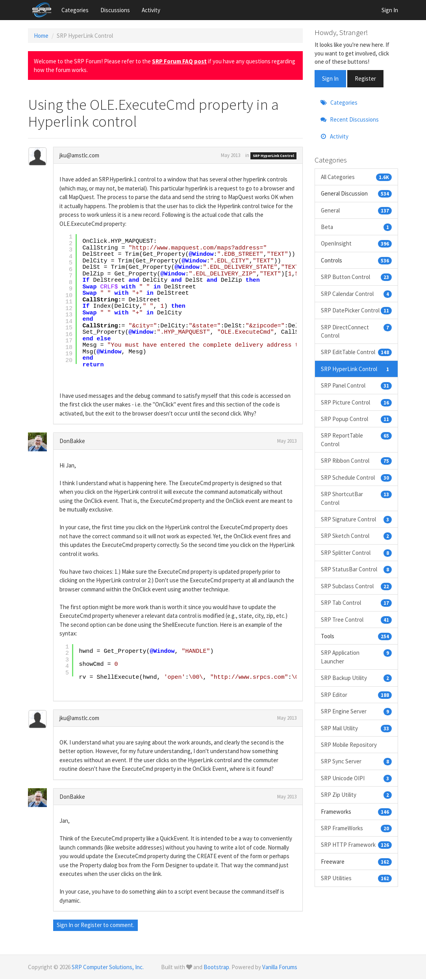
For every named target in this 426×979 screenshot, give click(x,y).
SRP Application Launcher (356, 656)
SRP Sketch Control (356, 536)
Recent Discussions (349, 119)
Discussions (115, 10)
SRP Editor (356, 695)
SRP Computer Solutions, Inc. (108, 967)
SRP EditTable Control (356, 352)
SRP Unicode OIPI (356, 778)
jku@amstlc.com (79, 155)
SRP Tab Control (356, 602)
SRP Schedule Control (356, 477)
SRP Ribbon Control (356, 460)
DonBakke (72, 441)
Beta (356, 227)
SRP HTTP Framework (356, 844)
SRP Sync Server (356, 761)
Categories (75, 10)
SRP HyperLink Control (273, 155)
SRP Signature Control (356, 519)
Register (91, 925)
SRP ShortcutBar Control (356, 498)
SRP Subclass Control (356, 586)
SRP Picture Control (356, 402)
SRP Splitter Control (356, 553)
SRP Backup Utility (356, 678)
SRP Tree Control (356, 619)
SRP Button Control (356, 277)
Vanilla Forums (279, 967)
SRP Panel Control (356, 385)
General (356, 210)
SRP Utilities (356, 878)
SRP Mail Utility (356, 728)
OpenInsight (356, 243)
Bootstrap (216, 967)
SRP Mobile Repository (349, 744)
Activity (151, 10)
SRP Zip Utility (356, 795)
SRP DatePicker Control (356, 310)
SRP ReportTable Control (356, 439)
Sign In (390, 10)
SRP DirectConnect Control (356, 331)
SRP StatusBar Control (356, 569)
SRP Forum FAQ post (179, 61)
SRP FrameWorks (356, 828)
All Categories (356, 177)
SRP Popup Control (356, 419)
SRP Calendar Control (356, 294)
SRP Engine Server (356, 711)
